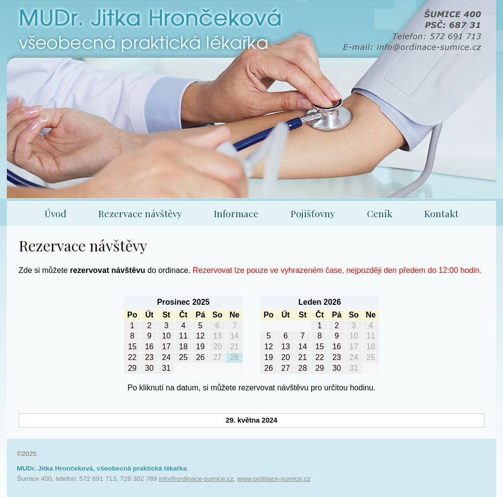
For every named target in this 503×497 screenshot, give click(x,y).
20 (217, 346)
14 (234, 336)
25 (183, 357)
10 (166, 336)
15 (132, 346)
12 (200, 336)
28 (234, 357)
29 (132, 368)
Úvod (56, 213)
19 (200, 346)
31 (166, 368)
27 (217, 357)
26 (200, 357)
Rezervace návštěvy (140, 213)
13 (217, 336)
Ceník (379, 213)
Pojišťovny (313, 213)
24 (166, 357)
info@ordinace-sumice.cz (196, 478)
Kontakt (441, 213)
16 (149, 346)
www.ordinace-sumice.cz (274, 478)
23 (149, 357)
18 (183, 346)
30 (149, 368)
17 (166, 346)
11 (183, 336)
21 (234, 346)
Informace (236, 213)
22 (132, 357)
